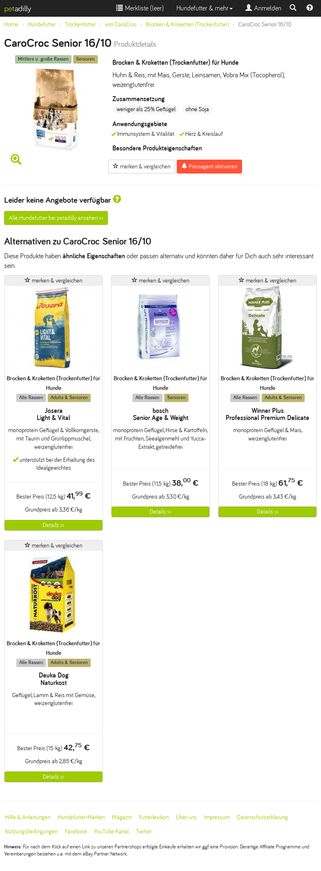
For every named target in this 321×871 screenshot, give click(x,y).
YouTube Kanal (111, 831)
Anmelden (263, 8)
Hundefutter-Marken (81, 817)
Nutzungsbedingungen (31, 831)
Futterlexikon (154, 817)
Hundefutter (42, 24)
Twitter (144, 831)
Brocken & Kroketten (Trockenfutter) (187, 24)
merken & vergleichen (142, 166)
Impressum (217, 817)
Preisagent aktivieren (209, 166)
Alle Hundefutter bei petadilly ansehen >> (56, 218)
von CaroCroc (121, 24)
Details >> (53, 525)
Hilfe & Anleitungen (28, 817)
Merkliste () (140, 8)
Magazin (122, 817)
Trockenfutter (80, 24)
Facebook (76, 831)
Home (11, 24)
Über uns (186, 817)
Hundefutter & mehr (204, 8)
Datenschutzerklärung (262, 817)
